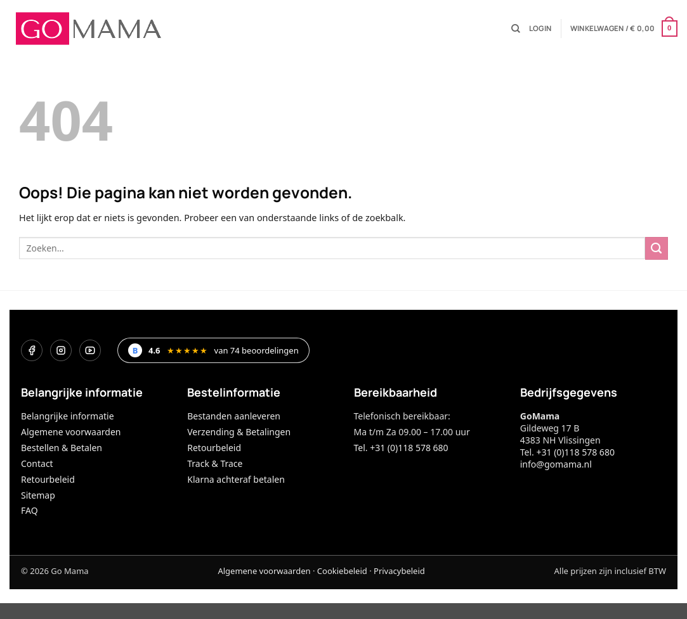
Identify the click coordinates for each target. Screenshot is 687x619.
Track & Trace (214, 463)
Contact (37, 463)
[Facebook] (32, 350)
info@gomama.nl (556, 464)
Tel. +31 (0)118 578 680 (401, 448)
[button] (540, 28)
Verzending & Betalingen (239, 432)
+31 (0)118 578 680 (575, 452)
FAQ (29, 510)
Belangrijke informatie (67, 416)
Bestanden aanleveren (233, 416)
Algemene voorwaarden (71, 432)
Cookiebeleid (342, 571)
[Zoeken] (515, 29)
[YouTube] (90, 350)
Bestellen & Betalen (61, 448)
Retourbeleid (48, 479)
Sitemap (38, 495)
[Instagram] (61, 350)
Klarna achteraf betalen (236, 479)
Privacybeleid (399, 571)
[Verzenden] (656, 248)
